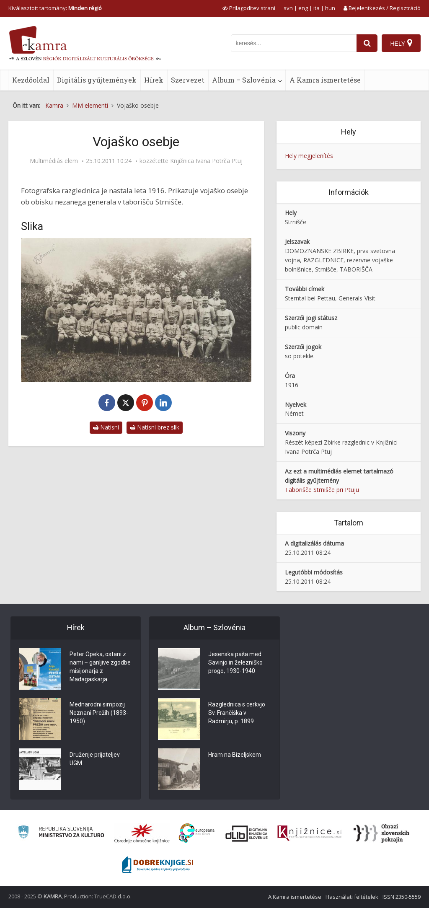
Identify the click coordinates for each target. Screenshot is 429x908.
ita (316, 8)
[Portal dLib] (247, 833)
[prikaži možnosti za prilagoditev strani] (248, 8)
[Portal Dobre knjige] (157, 864)
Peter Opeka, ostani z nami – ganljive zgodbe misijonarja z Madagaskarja (100, 667)
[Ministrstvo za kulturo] (61, 833)
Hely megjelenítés (309, 156)
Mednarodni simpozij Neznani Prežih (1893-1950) (99, 712)
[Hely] (401, 43)
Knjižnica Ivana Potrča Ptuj (206, 161)
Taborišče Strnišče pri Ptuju (322, 490)
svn (288, 8)
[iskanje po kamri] (294, 43)
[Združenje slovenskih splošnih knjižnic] (309, 833)
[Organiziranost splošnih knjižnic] (142, 833)
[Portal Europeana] (196, 833)
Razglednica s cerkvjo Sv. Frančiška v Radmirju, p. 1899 (236, 712)
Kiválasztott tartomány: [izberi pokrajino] (55, 8)
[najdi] (367, 43)
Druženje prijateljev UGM (95, 758)
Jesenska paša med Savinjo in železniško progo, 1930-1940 (235, 662)
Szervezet (187, 79)
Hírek (153, 79)
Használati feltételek (352, 896)
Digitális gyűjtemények (97, 79)
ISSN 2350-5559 (401, 896)
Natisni (106, 427)
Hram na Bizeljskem (234, 754)
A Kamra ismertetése (325, 79)
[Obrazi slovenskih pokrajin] (381, 833)
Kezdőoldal (30, 79)
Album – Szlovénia (244, 79)
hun (330, 8)
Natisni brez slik (154, 427)
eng (303, 8)
